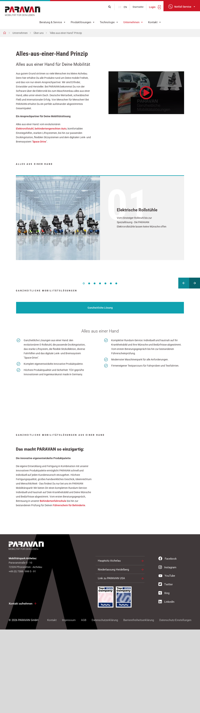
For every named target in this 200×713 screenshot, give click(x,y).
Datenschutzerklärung (105, 703)
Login (152, 7)
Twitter (165, 668)
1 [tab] (84, 283)
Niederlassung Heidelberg (113, 653)
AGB (83, 703)
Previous (183, 283)
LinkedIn (166, 685)
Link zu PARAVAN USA (111, 661)
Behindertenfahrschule (53, 584)
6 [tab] (111, 283)
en (125, 7)
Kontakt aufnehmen (20, 687)
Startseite (138, 6)
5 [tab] (105, 283)
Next (194, 283)
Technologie (107, 22)
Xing (163, 676)
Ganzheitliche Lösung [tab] (100, 307)
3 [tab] (94, 283)
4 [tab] (100, 283)
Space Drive (39, 141)
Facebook (167, 642)
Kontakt (153, 22)
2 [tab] (89, 283)
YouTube (166, 659)
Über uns (39, 33)
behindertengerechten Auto (51, 128)
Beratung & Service (50, 22)
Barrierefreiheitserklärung (138, 703)
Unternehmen (131, 22)
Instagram (167, 651)
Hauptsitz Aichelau (109, 644)
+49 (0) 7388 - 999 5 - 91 (22, 654)
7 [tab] (116, 283)
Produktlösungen (81, 22)
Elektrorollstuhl (25, 128)
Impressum (69, 703)
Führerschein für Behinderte (69, 588)
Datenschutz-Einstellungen (175, 703)
